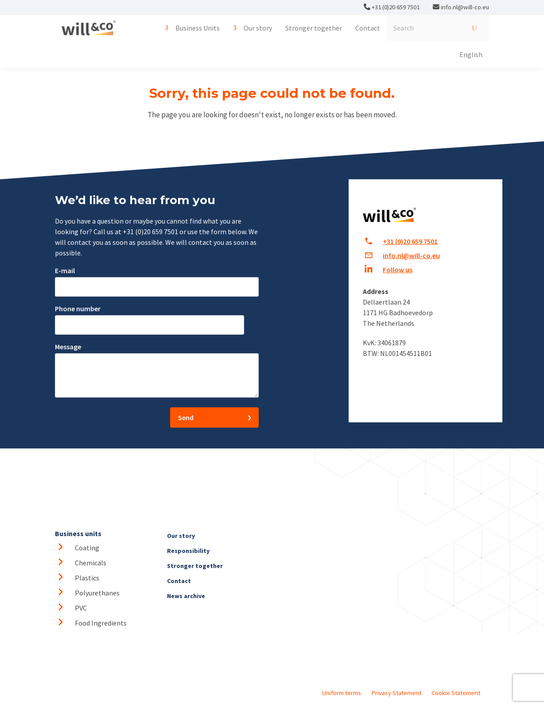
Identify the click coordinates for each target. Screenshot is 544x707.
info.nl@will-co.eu (465, 7)
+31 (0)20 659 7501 (395, 7)
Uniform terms (341, 692)
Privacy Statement (396, 692)
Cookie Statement (455, 692)
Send (186, 417)
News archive (186, 596)
